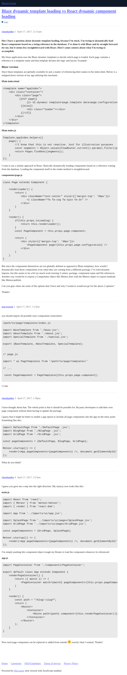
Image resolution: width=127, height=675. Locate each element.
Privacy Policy (71, 663)
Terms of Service (52, 663)
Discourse (19, 670)
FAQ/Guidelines (32, 663)
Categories (16, 663)
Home (5, 663)
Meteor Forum (9, 3)
